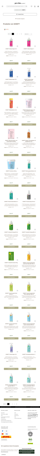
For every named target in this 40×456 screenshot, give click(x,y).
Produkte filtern (20, 14)
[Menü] (2, 6)
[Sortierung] (28, 34)
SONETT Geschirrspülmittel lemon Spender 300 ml (29, 294)
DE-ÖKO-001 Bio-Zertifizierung (6, 420)
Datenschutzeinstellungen (26, 448)
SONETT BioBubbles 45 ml (11, 109)
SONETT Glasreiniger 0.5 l (11, 354)
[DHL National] (6, 437)
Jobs (2, 415)
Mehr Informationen (4, 451)
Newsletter (3, 412)
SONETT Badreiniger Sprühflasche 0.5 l (28, 80)
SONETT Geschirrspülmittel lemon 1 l (11, 294)
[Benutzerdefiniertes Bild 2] (6, 431)
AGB (15, 412)
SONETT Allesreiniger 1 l (29, 48)
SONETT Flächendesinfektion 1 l (11, 201)
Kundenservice (3, 419)
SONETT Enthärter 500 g (11, 171)
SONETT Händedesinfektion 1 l (28, 354)
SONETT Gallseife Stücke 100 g (11, 262)
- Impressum (3, 454)
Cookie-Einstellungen (18, 418)
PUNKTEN (29, 418)
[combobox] (15, 6)
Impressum (16, 414)
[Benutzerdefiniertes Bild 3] (4, 434)
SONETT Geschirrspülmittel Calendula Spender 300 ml (29, 263)
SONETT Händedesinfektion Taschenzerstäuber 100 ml (29, 385)
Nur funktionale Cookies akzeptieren (26, 450)
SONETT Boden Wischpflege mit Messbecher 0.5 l (29, 141)
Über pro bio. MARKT (4, 414)
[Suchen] (26, 6)
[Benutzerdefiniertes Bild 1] (2, 431)
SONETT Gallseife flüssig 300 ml (29, 232)
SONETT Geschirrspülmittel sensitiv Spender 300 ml (29, 324)
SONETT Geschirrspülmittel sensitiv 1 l (11, 324)
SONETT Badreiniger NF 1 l (11, 79)
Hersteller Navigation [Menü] (20, 18)
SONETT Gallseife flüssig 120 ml (11, 232)
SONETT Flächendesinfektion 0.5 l (29, 172)
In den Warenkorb (11, 63)
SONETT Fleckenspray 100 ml (29, 201)
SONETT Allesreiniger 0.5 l (11, 48)
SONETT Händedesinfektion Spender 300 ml (11, 385)
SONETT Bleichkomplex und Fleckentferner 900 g (11, 141)
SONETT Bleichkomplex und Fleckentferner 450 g (29, 110)
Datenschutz (16, 415)
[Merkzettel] (31, 6)
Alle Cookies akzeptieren (26, 452)
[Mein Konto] (34, 6)
